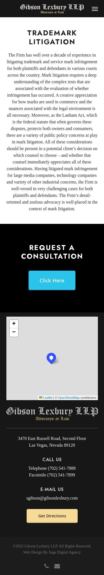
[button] (95, 8)
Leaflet (45, 397)
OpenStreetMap (69, 397)
